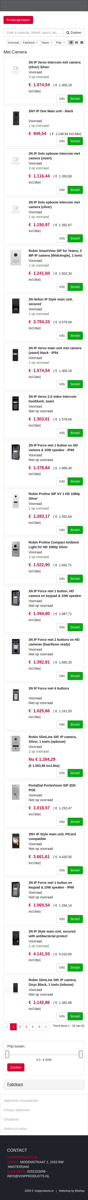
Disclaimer (11, 1119)
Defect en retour (15, 1129)
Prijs (61, 43)
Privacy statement (17, 1110)
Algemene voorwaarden (21, 1100)
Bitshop (79, 1190)
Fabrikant (31, 43)
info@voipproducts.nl (28, 1176)
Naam (48, 43)
